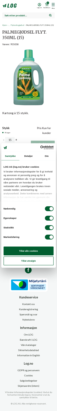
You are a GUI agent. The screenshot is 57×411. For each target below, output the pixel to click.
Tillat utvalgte (28, 261)
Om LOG (28, 334)
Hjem (4, 25)
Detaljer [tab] (28, 156)
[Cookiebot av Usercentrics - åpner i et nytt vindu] (41, 148)
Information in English (28, 355)
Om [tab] (47, 156)
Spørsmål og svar (28, 314)
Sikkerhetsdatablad (28, 350)
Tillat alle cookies (28, 251)
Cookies (28, 375)
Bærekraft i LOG (28, 339)
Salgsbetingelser (28, 380)
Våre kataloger (28, 344)
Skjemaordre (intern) (28, 385)
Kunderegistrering (28, 309)
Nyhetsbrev (28, 319)
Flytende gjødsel (17, 25)
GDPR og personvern (28, 370)
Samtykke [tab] (10, 156)
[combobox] (28, 15)
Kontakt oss (28, 304)
